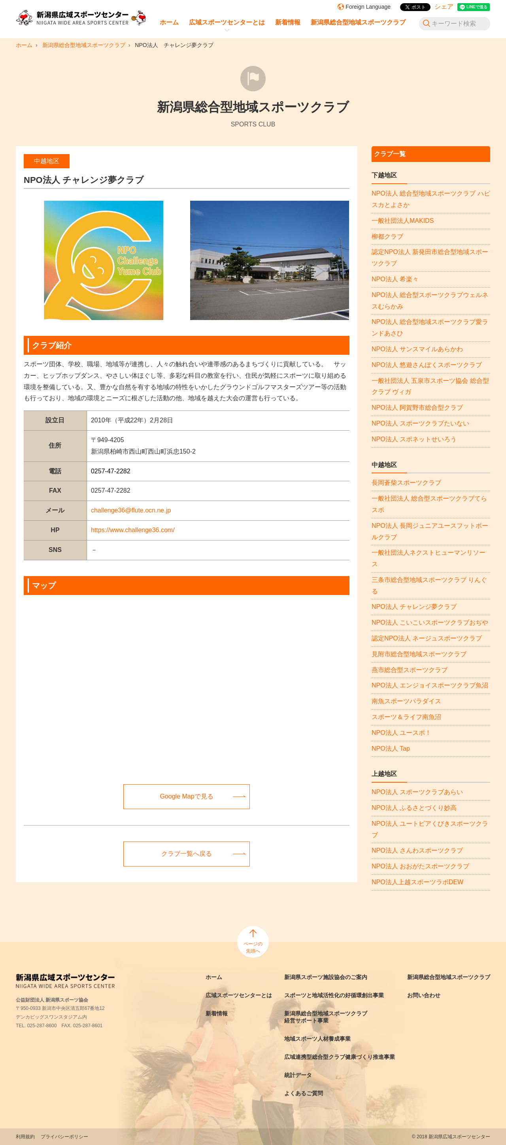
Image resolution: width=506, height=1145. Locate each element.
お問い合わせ (423, 995)
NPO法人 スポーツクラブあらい (417, 792)
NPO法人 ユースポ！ (401, 732)
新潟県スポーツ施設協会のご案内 (325, 977)
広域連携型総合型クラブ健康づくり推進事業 (339, 1057)
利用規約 (25, 1136)
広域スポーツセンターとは (227, 22)
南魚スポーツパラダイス (406, 701)
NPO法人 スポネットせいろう (414, 439)
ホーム (169, 22)
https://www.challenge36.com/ (133, 530)
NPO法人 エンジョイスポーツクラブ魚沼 (430, 685)
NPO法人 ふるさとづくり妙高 (414, 807)
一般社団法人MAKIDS (403, 220)
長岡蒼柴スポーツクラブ (406, 482)
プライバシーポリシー (64, 1136)
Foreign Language (368, 7)
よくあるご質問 (303, 1093)
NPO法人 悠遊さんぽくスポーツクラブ (427, 365)
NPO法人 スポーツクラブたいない (420, 423)
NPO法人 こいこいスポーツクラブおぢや (430, 622)
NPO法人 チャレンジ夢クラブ (414, 606)
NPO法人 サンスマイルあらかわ (417, 349)
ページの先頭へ (253, 947)
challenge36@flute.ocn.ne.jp (131, 510)
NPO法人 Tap (391, 748)
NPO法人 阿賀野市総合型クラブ (417, 407)
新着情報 (287, 22)
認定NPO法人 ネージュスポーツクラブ (427, 638)
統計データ (298, 1075)
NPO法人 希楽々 (395, 279)
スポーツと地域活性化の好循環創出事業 (334, 995)
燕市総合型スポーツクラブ (409, 670)
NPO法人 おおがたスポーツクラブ (420, 866)
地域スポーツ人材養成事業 (317, 1039)
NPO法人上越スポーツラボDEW (417, 882)
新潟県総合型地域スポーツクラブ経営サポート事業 (325, 1017)
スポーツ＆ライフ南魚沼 (406, 717)
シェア (443, 6)
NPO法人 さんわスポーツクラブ (417, 850)
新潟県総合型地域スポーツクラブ (358, 22)
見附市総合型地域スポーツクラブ (419, 654)
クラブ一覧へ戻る (186, 853)
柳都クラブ (387, 236)
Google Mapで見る (186, 796)
